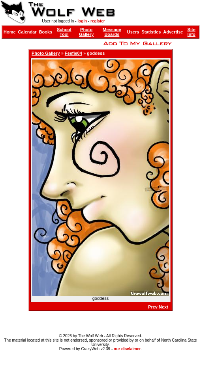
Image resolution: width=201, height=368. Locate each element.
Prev (153, 307)
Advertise (173, 32)
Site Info (191, 32)
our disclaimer (127, 349)
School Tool (64, 32)
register (97, 21)
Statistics (151, 32)
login (82, 21)
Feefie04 (73, 53)
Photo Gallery (86, 32)
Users (133, 32)
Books (46, 32)
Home (10, 32)
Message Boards (112, 32)
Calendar (27, 32)
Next (163, 307)
